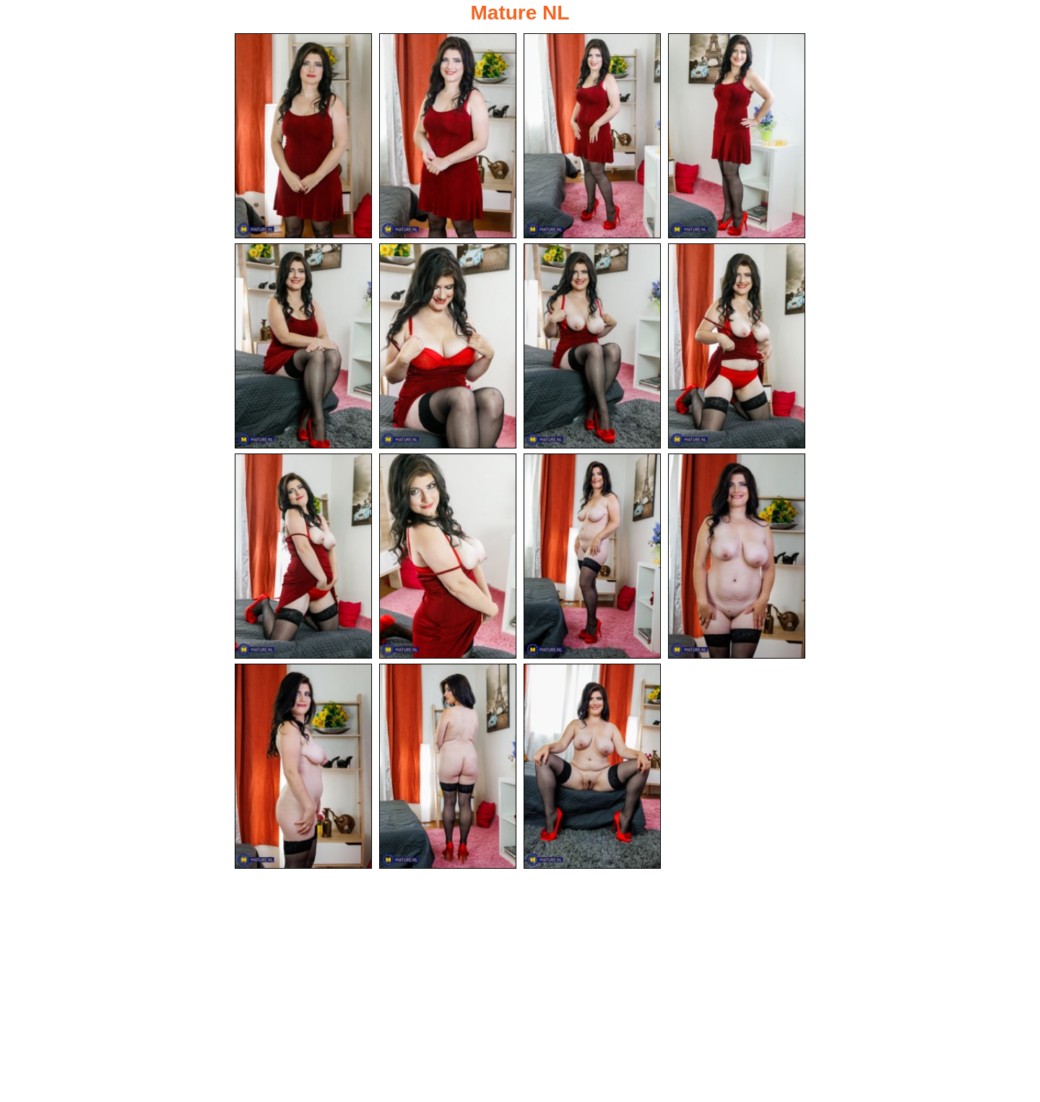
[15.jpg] (592, 766)
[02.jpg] (447, 135)
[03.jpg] (592, 135)
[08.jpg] (736, 345)
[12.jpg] (736, 556)
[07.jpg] (592, 345)
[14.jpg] (447, 766)
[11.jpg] (592, 556)
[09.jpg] (303, 556)
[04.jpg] (736, 135)
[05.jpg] (303, 345)
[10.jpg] (447, 556)
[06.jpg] (447, 345)
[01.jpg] (303, 135)
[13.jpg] (303, 766)
